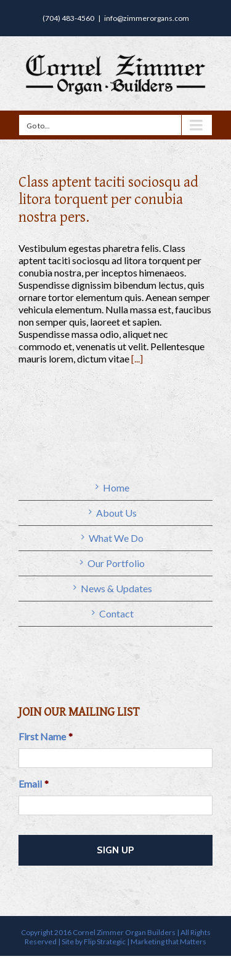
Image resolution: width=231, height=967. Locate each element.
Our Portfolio (116, 563)
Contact (116, 613)
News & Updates (116, 588)
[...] (137, 358)
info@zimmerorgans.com (146, 18)
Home (116, 487)
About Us (116, 513)
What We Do (116, 538)
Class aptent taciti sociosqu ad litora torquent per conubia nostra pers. (108, 200)
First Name (45, 736)
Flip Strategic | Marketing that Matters (145, 941)
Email (33, 783)
